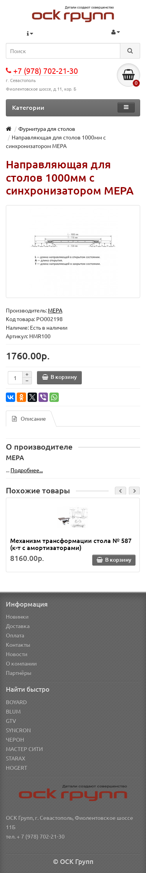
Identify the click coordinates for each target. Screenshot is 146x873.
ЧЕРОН (15, 739)
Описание (29, 418)
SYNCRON (18, 730)
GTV (11, 720)
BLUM (13, 711)
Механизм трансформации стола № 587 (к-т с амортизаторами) (71, 544)
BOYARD (16, 701)
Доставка (18, 625)
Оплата (15, 635)
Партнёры (19, 672)
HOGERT (16, 767)
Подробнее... (27, 469)
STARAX (15, 758)
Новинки (17, 616)
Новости (16, 653)
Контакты (18, 644)
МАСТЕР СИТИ (24, 748)
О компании (21, 663)
